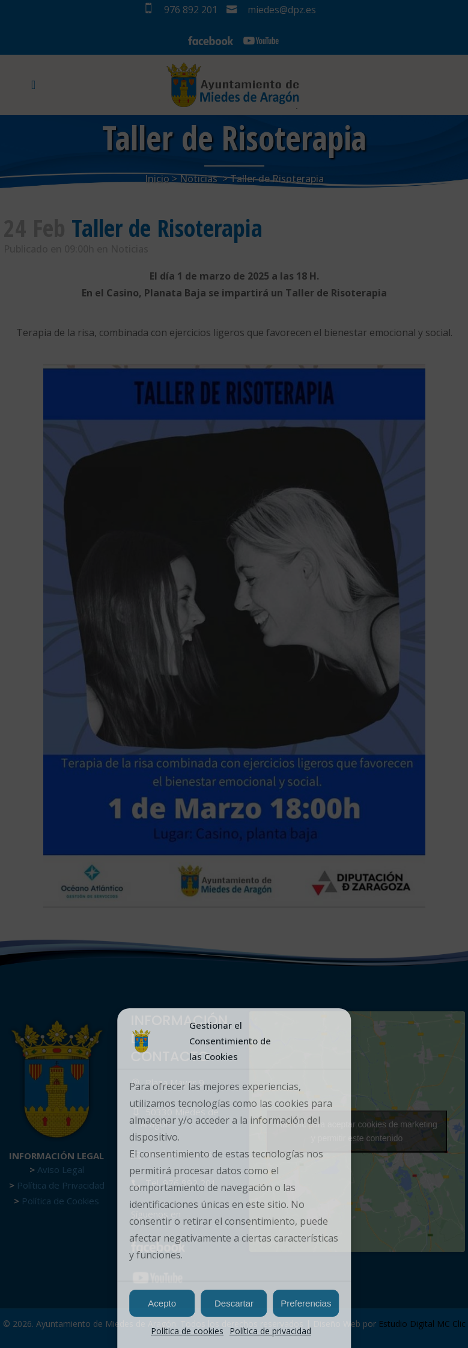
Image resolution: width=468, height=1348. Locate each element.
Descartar (234, 1303)
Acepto (162, 1303)
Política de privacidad (270, 1331)
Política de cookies (187, 1331)
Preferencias (306, 1303)
